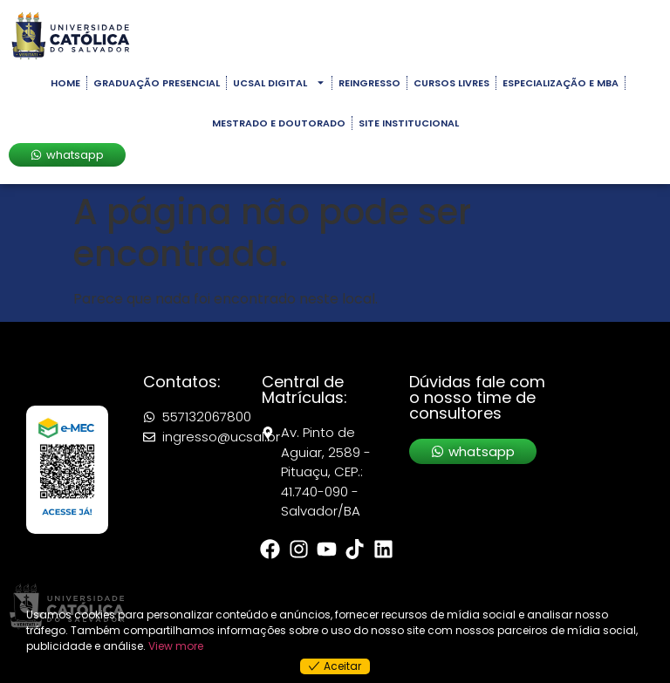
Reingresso (369, 83)
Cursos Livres (451, 83)
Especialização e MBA (560, 83)
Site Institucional (409, 123)
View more (175, 646)
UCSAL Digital (279, 82)
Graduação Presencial (156, 83)
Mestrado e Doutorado (278, 123)
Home (65, 83)
